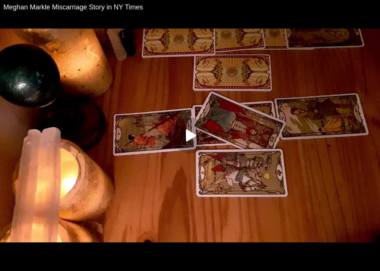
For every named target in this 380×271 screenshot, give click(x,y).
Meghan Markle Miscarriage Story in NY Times (73, 7)
